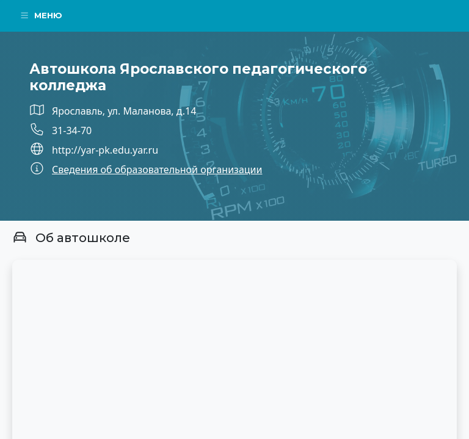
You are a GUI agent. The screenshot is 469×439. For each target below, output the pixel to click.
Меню (41, 15)
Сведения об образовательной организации (157, 169)
